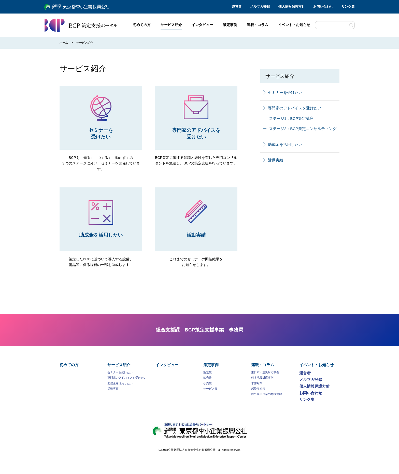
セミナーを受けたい (282, 92)
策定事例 (211, 365)
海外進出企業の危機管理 (266, 393)
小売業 (207, 383)
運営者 (237, 6)
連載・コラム (262, 365)
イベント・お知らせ (316, 365)
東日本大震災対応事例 (265, 372)
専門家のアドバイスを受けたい (292, 108)
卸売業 (207, 377)
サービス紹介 (118, 365)
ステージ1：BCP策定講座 (288, 118)
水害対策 (256, 383)
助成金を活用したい (282, 144)
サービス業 (210, 388)
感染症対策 (258, 388)
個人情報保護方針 (291, 6)
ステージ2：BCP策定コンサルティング (299, 128)
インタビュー (166, 365)
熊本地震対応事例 (262, 377)
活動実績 (273, 160)
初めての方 (69, 365)
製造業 (207, 372)
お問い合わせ (323, 6)
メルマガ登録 (260, 6)
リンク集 (348, 6)
